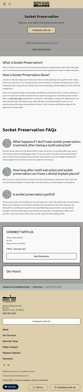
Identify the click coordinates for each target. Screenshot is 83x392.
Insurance (8, 358)
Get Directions (41, 256)
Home (6, 329)
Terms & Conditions (23, 380)
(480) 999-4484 (44, 49)
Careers (34, 380)
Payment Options (11, 352)
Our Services (9, 335)
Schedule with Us (42, 30)
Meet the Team (10, 341)
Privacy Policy (8, 380)
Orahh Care (43, 380)
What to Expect (10, 347)
